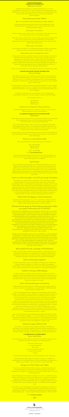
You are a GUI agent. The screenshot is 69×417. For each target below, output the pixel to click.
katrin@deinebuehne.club (36, 152)
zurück (34, 397)
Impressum (31, 413)
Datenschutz (37, 413)
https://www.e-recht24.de (36, 394)
